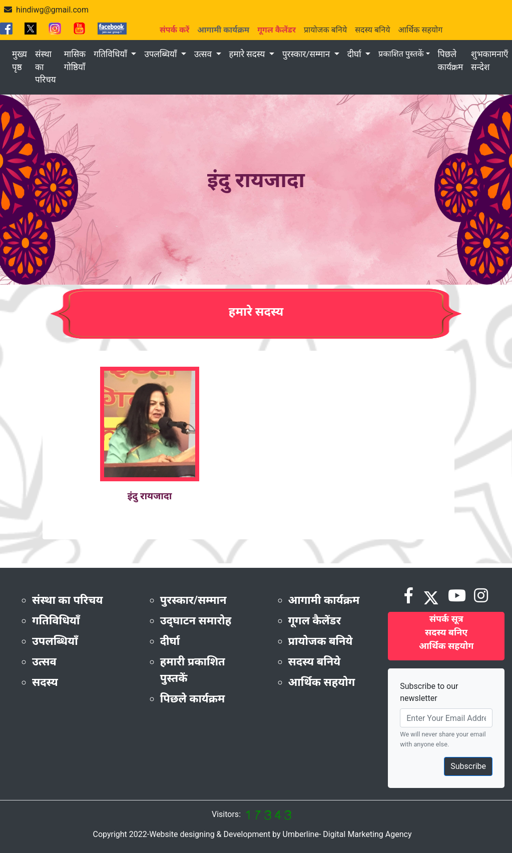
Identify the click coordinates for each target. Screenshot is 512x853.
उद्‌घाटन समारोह (195, 620)
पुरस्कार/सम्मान (307, 54)
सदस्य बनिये (372, 30)
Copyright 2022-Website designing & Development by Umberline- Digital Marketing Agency (252, 834)
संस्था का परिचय (45, 67)
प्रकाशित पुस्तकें (400, 54)
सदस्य (45, 682)
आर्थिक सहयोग (420, 30)
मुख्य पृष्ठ (19, 60)
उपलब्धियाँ (161, 54)
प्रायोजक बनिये (325, 30)
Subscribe (468, 766)
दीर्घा (355, 54)
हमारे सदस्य (248, 54)
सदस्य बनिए (446, 632)
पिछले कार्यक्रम (450, 60)
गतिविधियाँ (111, 54)
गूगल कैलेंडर (314, 620)
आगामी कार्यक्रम (324, 600)
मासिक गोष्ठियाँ (75, 60)
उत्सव (204, 54)
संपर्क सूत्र (446, 618)
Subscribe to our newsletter (429, 692)
